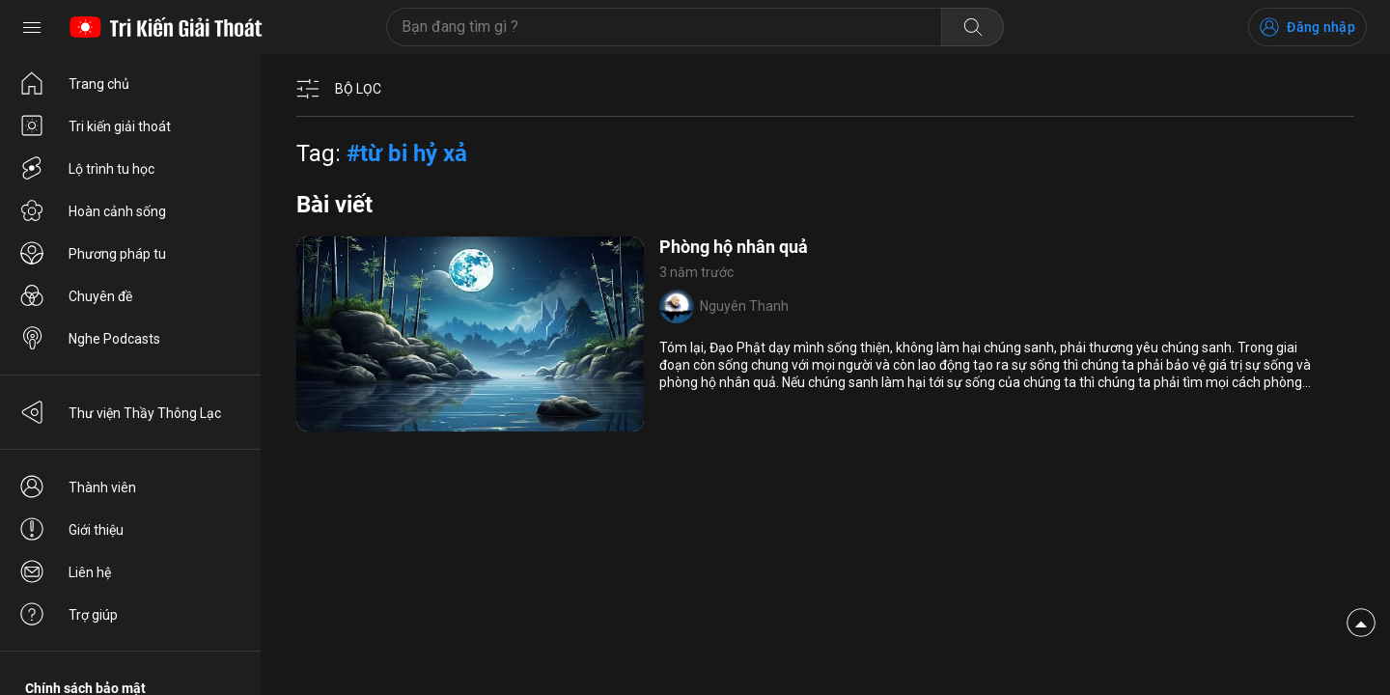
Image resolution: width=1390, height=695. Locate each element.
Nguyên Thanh (744, 306)
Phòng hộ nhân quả (733, 246)
